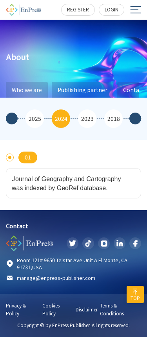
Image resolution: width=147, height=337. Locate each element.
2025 (35, 118)
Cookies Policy (51, 309)
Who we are (27, 90)
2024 (61, 118)
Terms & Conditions (112, 309)
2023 (87, 118)
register (78, 9)
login (111, 9)
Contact (17, 226)
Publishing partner (82, 90)
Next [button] (135, 118)
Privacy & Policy (16, 309)
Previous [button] (12, 118)
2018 (113, 118)
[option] (35, 118)
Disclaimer (87, 309)
